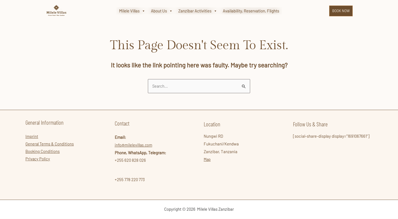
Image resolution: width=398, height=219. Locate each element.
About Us (162, 10)
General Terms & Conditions (49, 144)
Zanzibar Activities (197, 10)
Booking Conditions (42, 152)
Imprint (31, 136)
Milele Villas (132, 10)
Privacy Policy (37, 160)
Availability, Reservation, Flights (251, 10)
